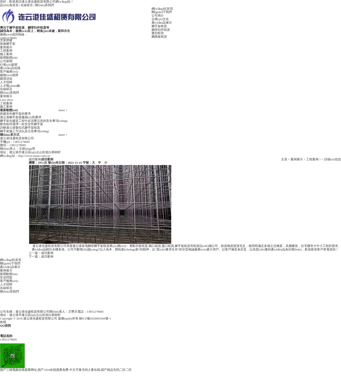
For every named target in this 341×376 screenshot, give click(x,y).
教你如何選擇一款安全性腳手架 (21, 124)
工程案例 (6, 50)
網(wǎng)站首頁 (162, 8)
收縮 (3, 322)
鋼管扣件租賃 (161, 29)
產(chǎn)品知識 (10, 68)
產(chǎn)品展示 (162, 22)
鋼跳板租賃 (159, 36)
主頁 (284, 159)
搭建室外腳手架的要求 (15, 113)
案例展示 (6, 47)
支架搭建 (6, 40)
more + (62, 110)
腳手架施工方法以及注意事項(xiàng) (24, 131)
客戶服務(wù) (9, 71)
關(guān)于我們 (162, 12)
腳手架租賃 (159, 26)
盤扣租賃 (158, 33)
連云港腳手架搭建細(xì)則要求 (20, 117)
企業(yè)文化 (160, 19)
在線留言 (27, 5)
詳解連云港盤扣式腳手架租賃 (20, 127)
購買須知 (6, 78)
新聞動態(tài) (9, 57)
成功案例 (47, 253)
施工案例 (6, 54)
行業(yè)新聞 (8, 64)
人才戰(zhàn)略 (10, 85)
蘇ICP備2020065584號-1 (95, 318)
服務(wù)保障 (9, 75)
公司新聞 (6, 61)
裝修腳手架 (7, 43)
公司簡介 (158, 15)
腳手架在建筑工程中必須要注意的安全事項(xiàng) (33, 120)
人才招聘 (6, 82)
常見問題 (6, 277)
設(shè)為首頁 (9, 5)
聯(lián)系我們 (44, 5)
